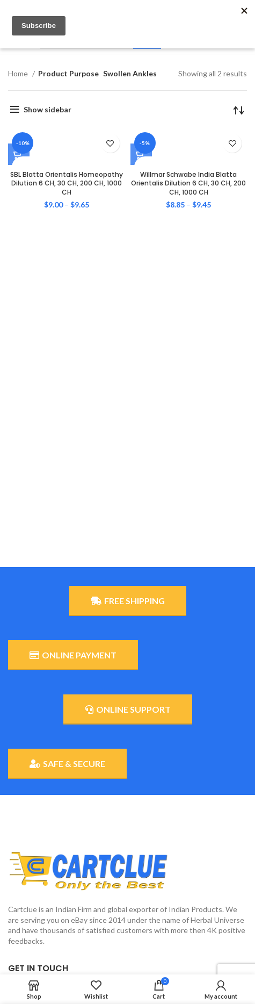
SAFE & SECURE (67, 764)
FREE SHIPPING (128, 601)
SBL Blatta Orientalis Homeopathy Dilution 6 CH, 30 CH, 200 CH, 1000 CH (66, 183)
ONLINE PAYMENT (73, 655)
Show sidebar (47, 109)
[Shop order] (239, 110)
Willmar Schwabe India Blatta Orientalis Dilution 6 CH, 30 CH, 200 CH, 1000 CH (188, 183)
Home (19, 73)
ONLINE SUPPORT (128, 709)
